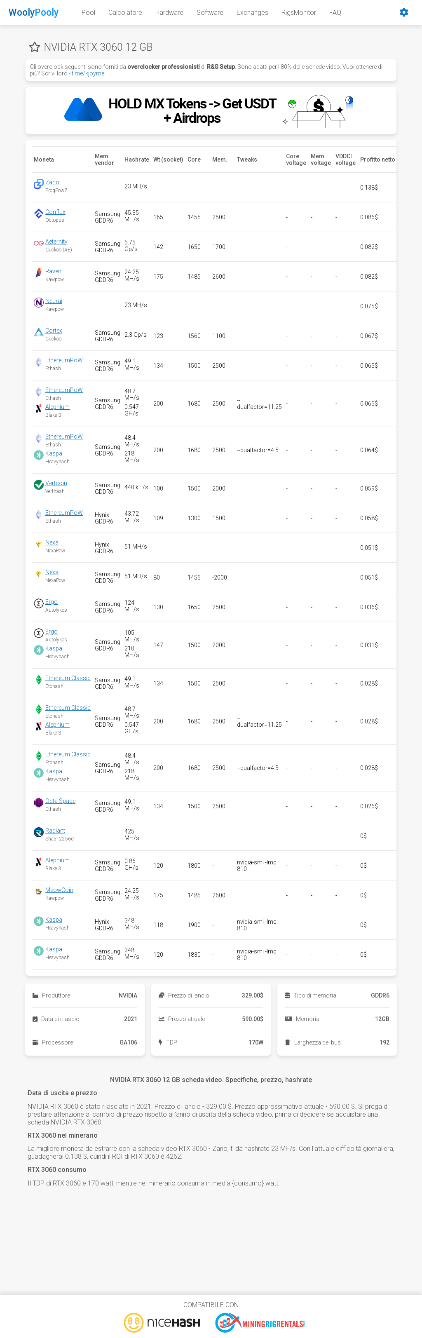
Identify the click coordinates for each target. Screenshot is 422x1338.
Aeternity (56, 241)
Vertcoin (56, 483)
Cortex (53, 330)
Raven (53, 271)
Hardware (169, 12)
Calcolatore (125, 12)
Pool (88, 12)
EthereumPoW (64, 360)
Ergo (51, 602)
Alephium (57, 407)
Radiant (55, 830)
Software (210, 12)
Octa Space (60, 801)
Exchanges (252, 12)
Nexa (52, 542)
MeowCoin (59, 890)
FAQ (335, 12)
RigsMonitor (298, 12)
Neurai (53, 301)
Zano (52, 182)
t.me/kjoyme (88, 73)
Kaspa (53, 453)
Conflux (55, 212)
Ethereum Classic (68, 678)
